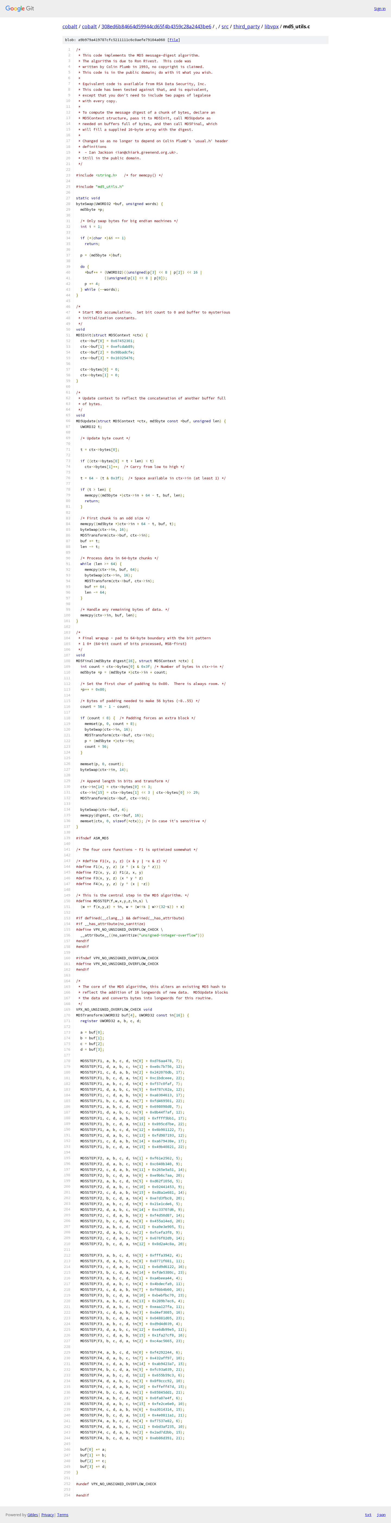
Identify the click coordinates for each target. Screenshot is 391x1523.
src (225, 26)
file (173, 40)
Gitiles (32, 1514)
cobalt (69, 26)
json (381, 1514)
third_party (246, 26)
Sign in (380, 8)
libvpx (271, 26)
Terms (62, 1514)
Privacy (47, 1514)
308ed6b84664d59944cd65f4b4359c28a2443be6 (156, 26)
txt (368, 1514)
